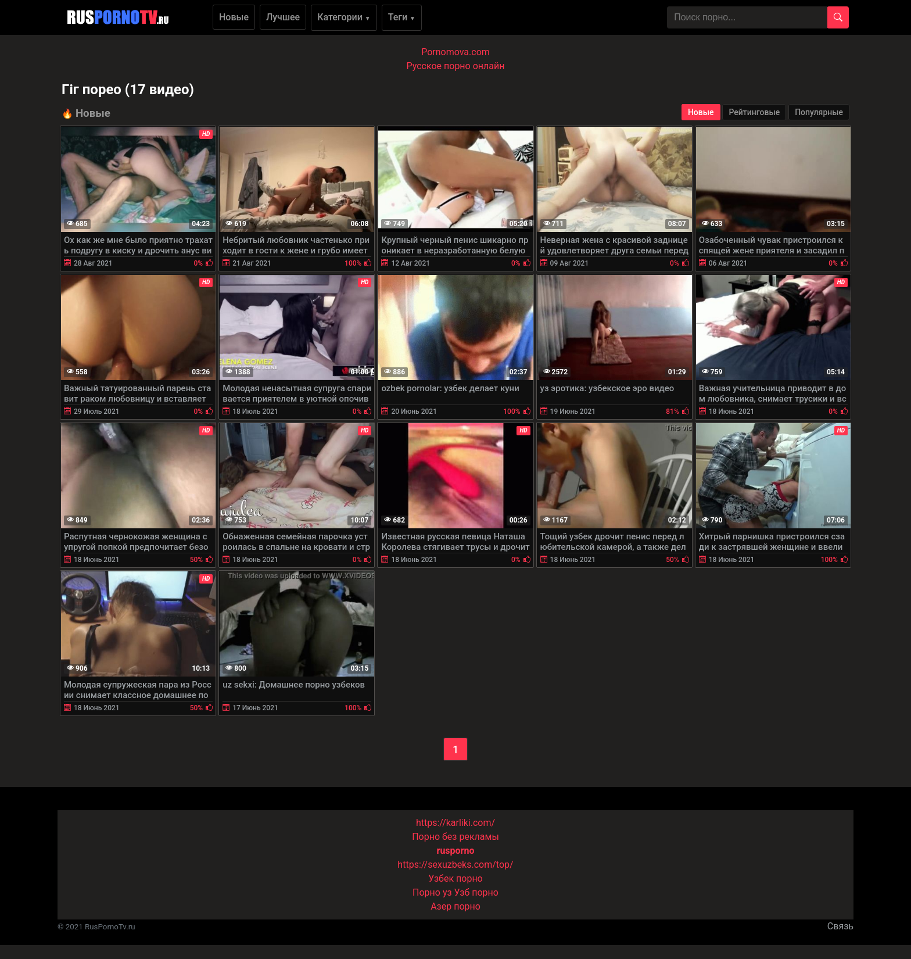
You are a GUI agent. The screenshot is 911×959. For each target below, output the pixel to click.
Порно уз (432, 892)
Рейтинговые (754, 112)
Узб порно (476, 892)
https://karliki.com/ (455, 822)
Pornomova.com (455, 52)
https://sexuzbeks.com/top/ (455, 864)
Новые (234, 17)
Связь (840, 926)
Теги (401, 17)
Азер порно (455, 906)
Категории (344, 17)
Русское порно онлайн (456, 65)
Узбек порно (455, 878)
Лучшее (283, 17)
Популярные (819, 112)
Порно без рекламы (455, 836)
